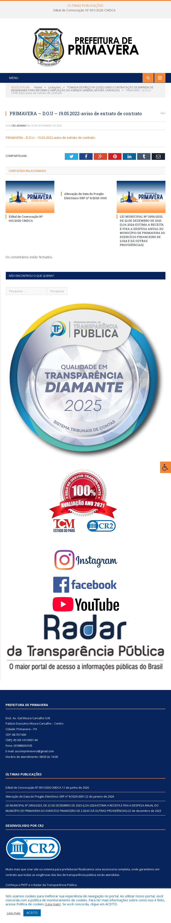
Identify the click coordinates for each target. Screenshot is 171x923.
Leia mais (53, 904)
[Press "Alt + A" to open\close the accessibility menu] (165, 467)
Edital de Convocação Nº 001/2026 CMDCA (84, 10)
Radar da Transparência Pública (55, 885)
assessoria (109, 869)
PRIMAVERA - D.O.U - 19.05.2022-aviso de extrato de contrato (50, 137)
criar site (33, 869)
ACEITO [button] (32, 912)
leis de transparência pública (76, 875)
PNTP (24, 885)
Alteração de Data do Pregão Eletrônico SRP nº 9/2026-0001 (85, 196)
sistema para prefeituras (60, 869)
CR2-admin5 (18, 125)
